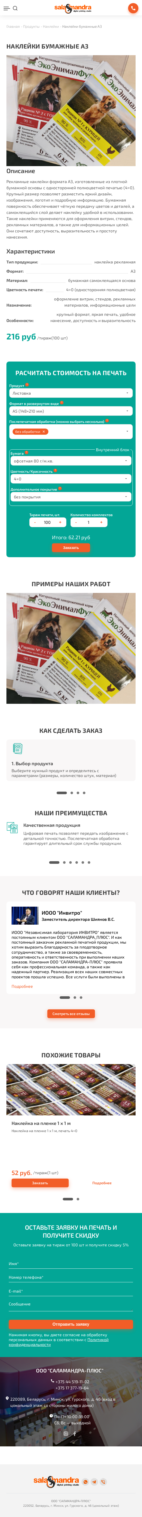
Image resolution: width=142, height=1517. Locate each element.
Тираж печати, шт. (44, 515)
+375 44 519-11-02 (72, 1381)
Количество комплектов (91, 515)
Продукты (31, 26)
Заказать (71, 548)
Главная (13, 26)
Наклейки (51, 26)
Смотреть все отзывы (71, 1013)
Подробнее (102, 1183)
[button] (62, 792)
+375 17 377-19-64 (72, 1387)
